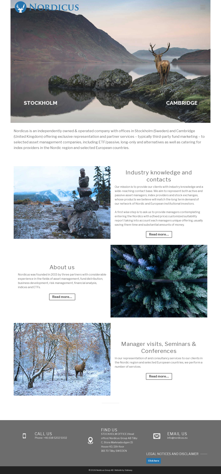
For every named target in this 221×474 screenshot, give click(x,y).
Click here (153, 460)
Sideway (128, 470)
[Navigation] (203, 7)
